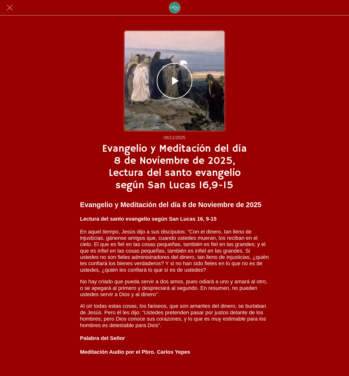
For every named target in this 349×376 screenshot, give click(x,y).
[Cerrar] (10, 8)
